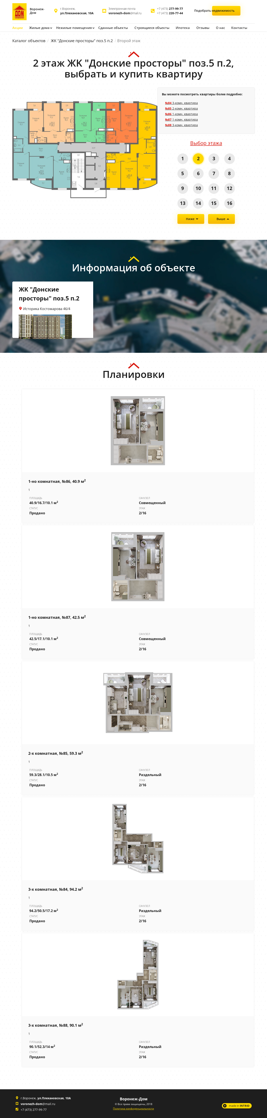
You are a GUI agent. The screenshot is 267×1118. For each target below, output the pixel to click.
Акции (17, 28)
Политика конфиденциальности (133, 1108)
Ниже (190, 219)
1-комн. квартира (181, 114)
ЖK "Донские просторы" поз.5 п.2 (82, 40)
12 (230, 188)
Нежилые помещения (72, 28)
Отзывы (197, 28)
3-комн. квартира (181, 103)
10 (198, 188)
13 (182, 203)
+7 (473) (170, 9)
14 (198, 203)
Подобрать (227, 11)
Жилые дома (39, 28)
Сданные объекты (110, 28)
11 (214, 188)
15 (214, 203)
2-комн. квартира (181, 108)
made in (239, 1105)
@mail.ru (125, 13)
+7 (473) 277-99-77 (34, 1109)
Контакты (233, 28)
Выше (221, 219)
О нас (214, 28)
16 (230, 203)
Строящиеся (147, 28)
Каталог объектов (28, 40)
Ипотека (177, 28)
